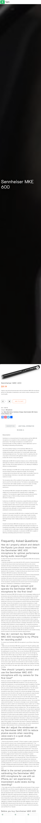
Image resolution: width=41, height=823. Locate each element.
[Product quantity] (6, 401)
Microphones (9, 410)
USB (32, 412)
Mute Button (10, 412)
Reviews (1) (20, 430)
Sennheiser (16, 412)
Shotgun (21, 412)
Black (5, 412)
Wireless (7, 413)
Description (10, 426)
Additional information (26, 426)
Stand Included (27, 412)
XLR (11, 413)
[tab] (10, 426)
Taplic (7, 2)
